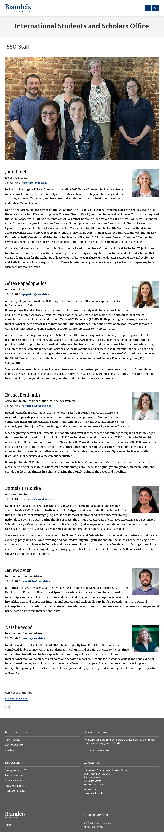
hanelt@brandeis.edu (34, 183)
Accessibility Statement (96, 815)
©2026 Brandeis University (97, 823)
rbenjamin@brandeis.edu (37, 406)
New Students (12, 740)
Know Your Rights (14, 786)
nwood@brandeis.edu (35, 638)
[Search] (155, 8)
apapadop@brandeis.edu (37, 294)
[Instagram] (7, 707)
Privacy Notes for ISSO (16, 770)
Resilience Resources (16, 791)
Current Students (14, 745)
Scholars (9, 750)
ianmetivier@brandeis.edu (37, 581)
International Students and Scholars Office (82, 27)
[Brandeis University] (18, 8)
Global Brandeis (99, 751)
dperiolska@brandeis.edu (37, 499)
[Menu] (148, 8)
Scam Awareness (14, 781)
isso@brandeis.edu (16, 699)
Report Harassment (15, 775)
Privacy (8, 825)
